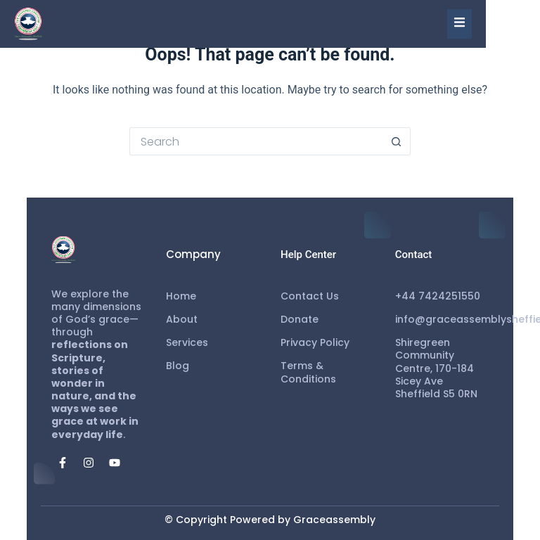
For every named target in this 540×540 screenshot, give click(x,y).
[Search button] (396, 141)
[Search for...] (255, 141)
